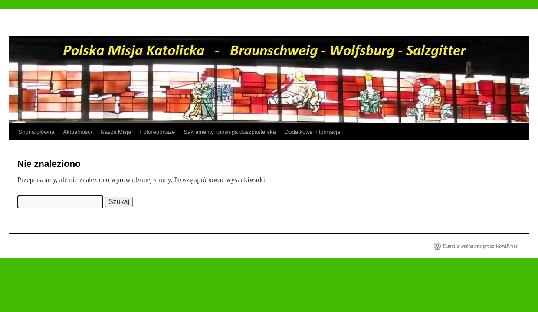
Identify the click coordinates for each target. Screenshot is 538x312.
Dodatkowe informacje (313, 132)
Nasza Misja (116, 132)
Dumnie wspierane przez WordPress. (481, 246)
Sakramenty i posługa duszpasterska (230, 132)
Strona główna (36, 132)
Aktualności (77, 132)
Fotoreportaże (157, 132)
